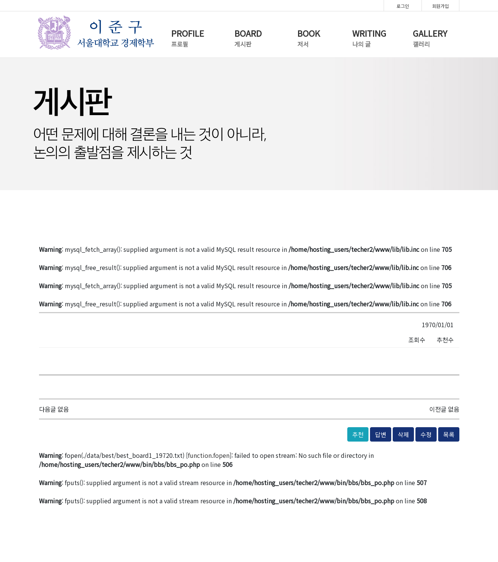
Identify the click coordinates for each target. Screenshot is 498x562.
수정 (426, 434)
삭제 (403, 434)
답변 (380, 434)
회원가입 (440, 6)
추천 (358, 434)
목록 (448, 434)
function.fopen (208, 455)
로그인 (403, 6)
